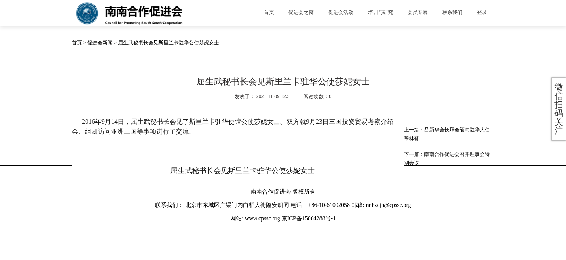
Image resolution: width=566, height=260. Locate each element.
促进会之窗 (301, 12)
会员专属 (418, 12)
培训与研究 (380, 12)
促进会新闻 (100, 43)
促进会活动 (340, 12)
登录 (482, 12)
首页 (269, 12)
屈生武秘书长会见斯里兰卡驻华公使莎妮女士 (168, 43)
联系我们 (452, 12)
